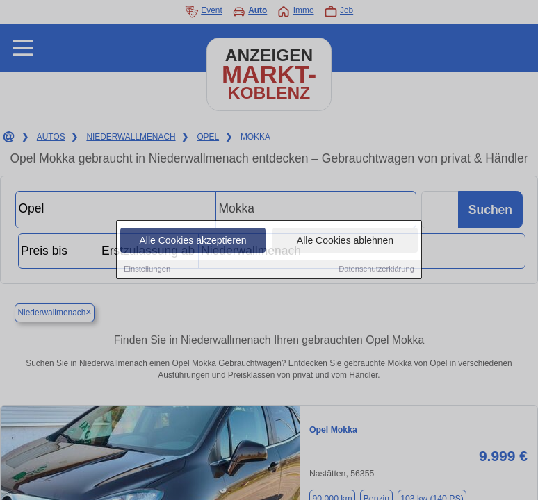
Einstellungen (147, 269)
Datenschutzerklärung (376, 269)
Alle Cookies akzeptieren (192, 241)
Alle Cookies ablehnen (345, 241)
